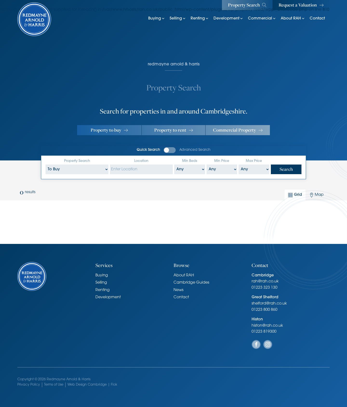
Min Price (221, 161)
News (178, 290)
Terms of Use (53, 385)
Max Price (254, 161)
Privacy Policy (28, 385)
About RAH (293, 18)
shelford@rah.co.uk (269, 303)
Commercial (262, 18)
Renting (200, 18)
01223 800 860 (264, 310)
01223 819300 (264, 332)
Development (228, 18)
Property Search (77, 161)
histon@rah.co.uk (267, 326)
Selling (178, 18)
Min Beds (189, 161)
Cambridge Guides (191, 283)
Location (141, 161)
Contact (317, 18)
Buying (156, 18)
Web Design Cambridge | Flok (92, 385)
